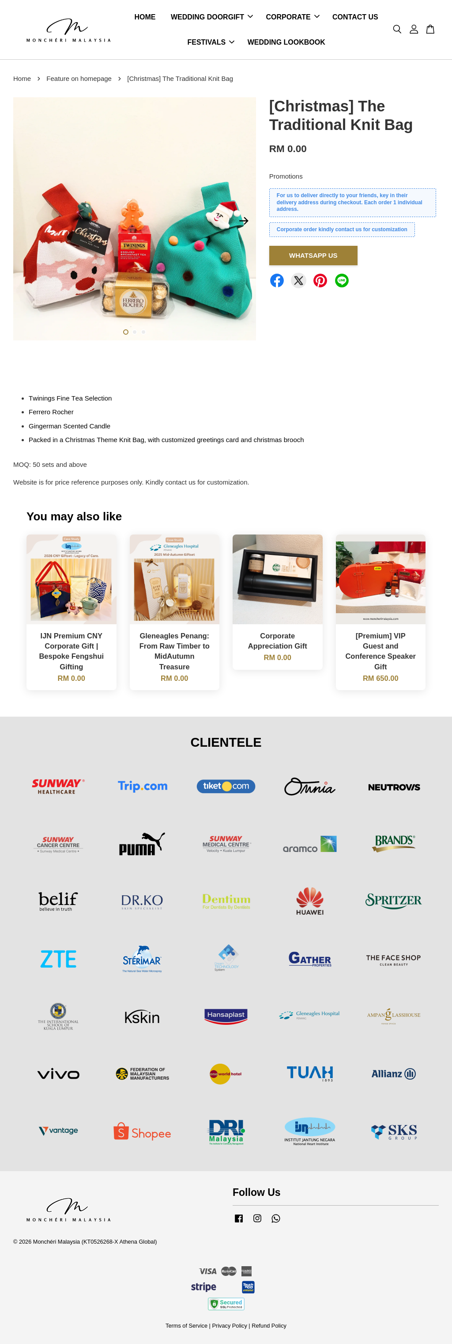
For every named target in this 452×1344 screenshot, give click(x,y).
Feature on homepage (79, 78)
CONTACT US (355, 17)
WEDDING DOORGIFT (212, 17)
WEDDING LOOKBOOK (286, 42)
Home (22, 78)
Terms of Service (186, 1325)
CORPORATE (293, 17)
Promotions (286, 176)
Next (244, 221)
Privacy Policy (229, 1325)
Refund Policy (269, 1325)
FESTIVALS (210, 42)
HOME (144, 17)
